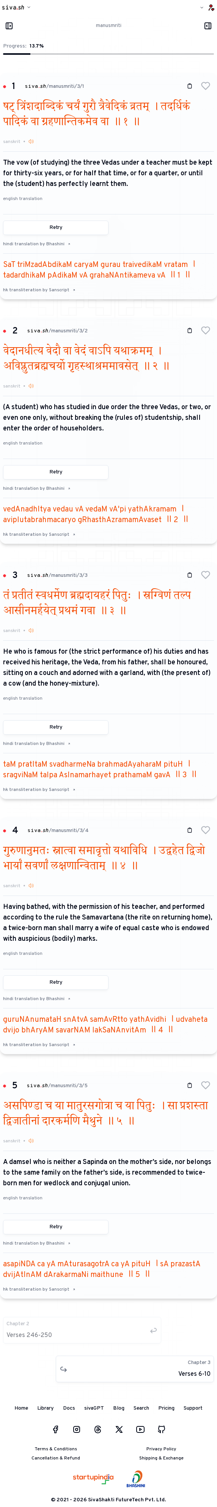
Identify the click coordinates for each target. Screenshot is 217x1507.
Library (45, 1408)
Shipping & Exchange (161, 1458)
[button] (205, 86)
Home (21, 1408)
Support (193, 1408)
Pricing (166, 1408)
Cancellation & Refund (55, 1458)
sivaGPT (94, 1408)
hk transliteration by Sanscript (39, 290)
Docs (69, 1408)
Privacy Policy (161, 1449)
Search (141, 1408)
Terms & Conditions (56, 1449)
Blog (118, 1408)
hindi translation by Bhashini (37, 244)
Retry (56, 227)
